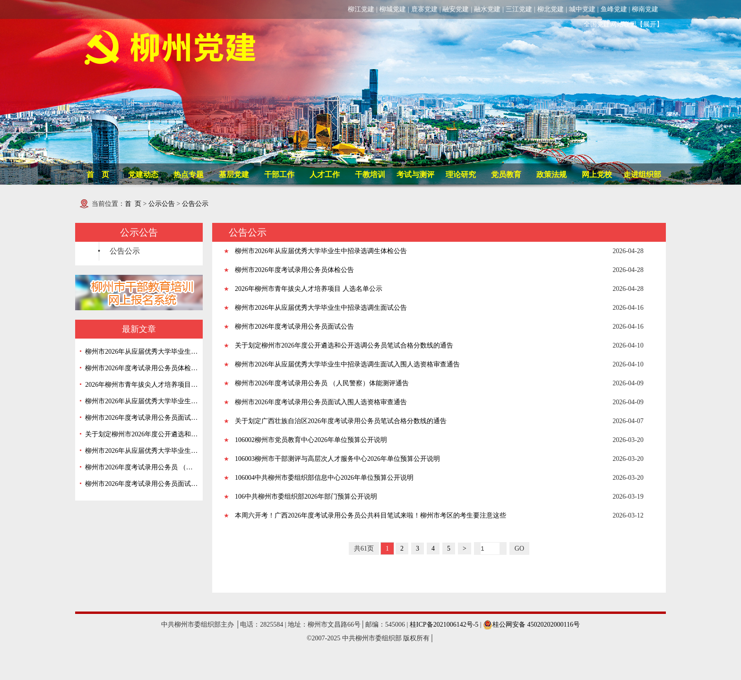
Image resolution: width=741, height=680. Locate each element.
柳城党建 (392, 9)
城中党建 (582, 9)
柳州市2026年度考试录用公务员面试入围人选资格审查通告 (141, 483)
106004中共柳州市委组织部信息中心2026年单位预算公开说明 (324, 477)
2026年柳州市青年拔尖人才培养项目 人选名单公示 (141, 384)
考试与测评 (415, 174)
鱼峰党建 (614, 9)
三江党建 (519, 9)
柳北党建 (550, 9)
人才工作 (325, 174)
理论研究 (461, 174)
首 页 (97, 174)
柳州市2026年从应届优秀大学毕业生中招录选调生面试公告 (141, 401)
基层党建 (234, 174)
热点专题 (188, 174)
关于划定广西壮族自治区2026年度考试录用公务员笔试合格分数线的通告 (341, 421)
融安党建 (455, 9)
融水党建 (487, 9)
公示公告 (161, 203)
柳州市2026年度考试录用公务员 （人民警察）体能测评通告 (141, 467)
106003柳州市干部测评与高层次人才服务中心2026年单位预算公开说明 (337, 458)
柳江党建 (361, 9)
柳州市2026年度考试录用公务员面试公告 (141, 417)
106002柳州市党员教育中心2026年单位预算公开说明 (311, 439)
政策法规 (551, 174)
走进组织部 (642, 174)
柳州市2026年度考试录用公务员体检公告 (141, 368)
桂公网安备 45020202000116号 (531, 624)
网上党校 (597, 174)
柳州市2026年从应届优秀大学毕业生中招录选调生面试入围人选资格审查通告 (141, 450)
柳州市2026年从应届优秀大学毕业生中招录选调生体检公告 (141, 351)
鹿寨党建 (424, 9)
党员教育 (506, 174)
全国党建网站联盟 (610, 24)
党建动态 (143, 174)
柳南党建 (645, 9)
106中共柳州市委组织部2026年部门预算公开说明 (306, 496)
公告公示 (195, 203)
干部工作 (279, 174)
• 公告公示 (119, 251)
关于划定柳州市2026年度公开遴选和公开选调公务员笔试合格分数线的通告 (141, 434)
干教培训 (370, 174)
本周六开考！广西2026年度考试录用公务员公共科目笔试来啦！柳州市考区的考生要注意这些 (370, 515)
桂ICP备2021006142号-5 (444, 624)
